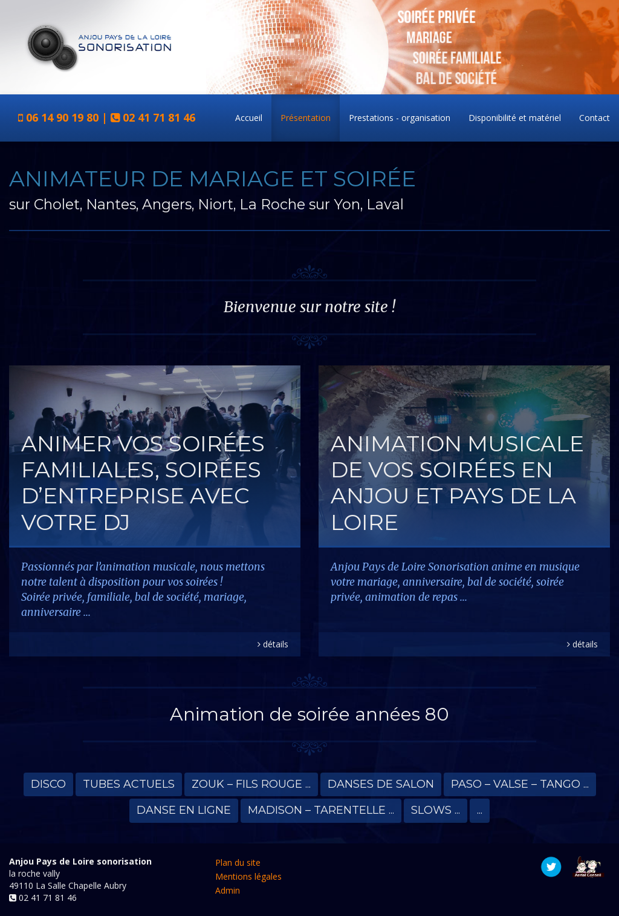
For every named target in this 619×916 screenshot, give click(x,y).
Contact (594, 117)
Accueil (248, 117)
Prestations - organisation (399, 117)
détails (273, 644)
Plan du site (238, 862)
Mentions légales (248, 876)
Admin (227, 890)
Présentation (305, 117)
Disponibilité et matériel (514, 117)
